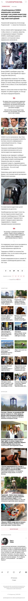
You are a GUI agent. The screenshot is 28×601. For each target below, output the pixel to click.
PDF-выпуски (14, 578)
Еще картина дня (14, 529)
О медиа (14, 580)
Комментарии (6, 6)
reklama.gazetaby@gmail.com (18, 597)
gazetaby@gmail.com (7, 597)
